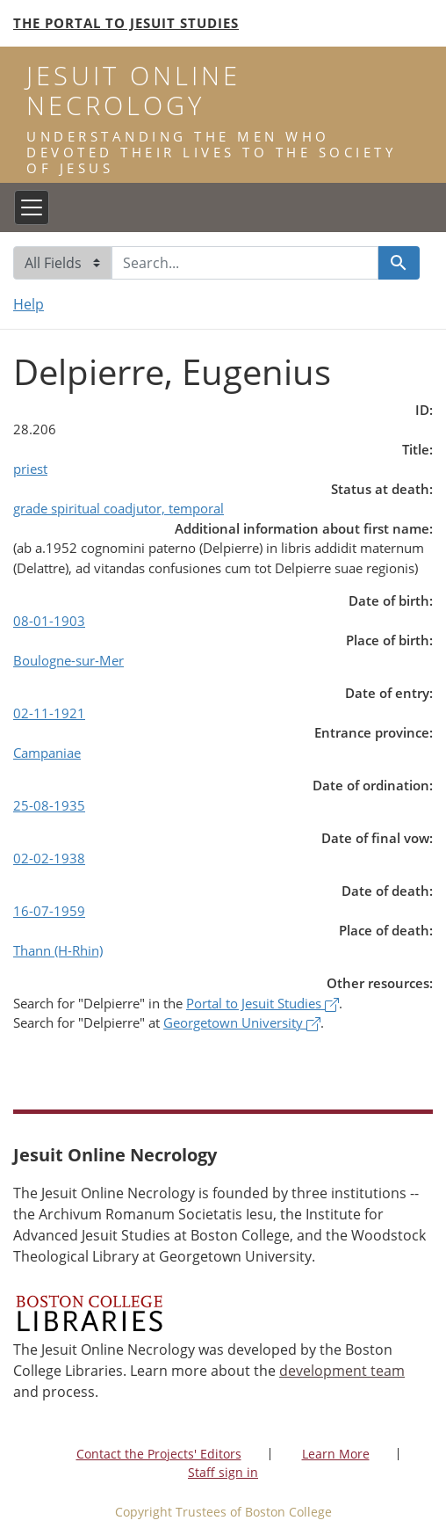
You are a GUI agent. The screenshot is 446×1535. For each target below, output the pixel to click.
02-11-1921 (49, 713)
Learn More (336, 1453)
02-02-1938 (49, 858)
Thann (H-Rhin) (58, 950)
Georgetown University (241, 1022)
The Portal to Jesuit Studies (126, 23)
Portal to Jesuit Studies (262, 1003)
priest (30, 468)
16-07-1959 (49, 911)
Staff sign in (223, 1472)
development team (342, 1370)
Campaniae (47, 752)
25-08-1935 (49, 805)
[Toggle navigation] (31, 207)
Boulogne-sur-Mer (68, 660)
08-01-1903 (49, 620)
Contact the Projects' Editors (158, 1453)
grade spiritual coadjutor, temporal (118, 508)
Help (28, 304)
